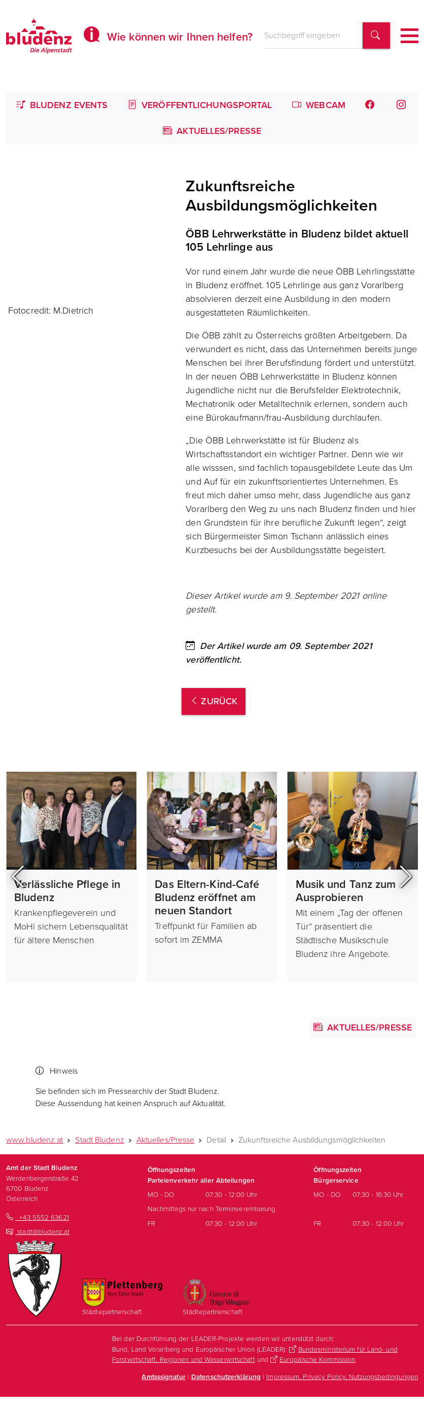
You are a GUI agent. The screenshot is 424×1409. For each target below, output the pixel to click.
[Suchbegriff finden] (376, 35)
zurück (213, 701)
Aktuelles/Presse (212, 131)
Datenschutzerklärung (226, 1376)
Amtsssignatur (163, 1376)
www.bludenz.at (34, 1140)
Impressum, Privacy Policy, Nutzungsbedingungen (342, 1376)
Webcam (318, 105)
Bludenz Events (62, 105)
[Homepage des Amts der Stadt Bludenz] (39, 35)
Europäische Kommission (317, 1359)
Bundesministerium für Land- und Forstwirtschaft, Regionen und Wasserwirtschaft (255, 1354)
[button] (18, 877)
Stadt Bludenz (99, 1140)
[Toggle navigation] (409, 36)
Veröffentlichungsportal (200, 105)
